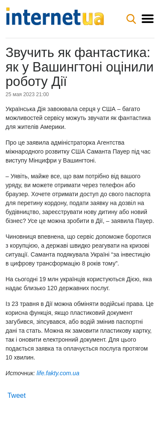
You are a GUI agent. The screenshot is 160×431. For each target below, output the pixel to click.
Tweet (16, 395)
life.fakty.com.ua (58, 373)
